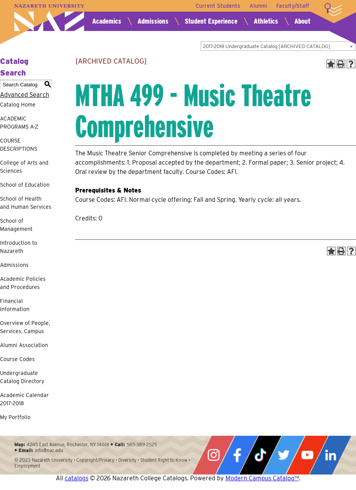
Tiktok (260, 455)
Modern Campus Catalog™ (262, 478)
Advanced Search (24, 94)
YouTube (307, 455)
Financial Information (14, 305)
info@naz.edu (49, 450)
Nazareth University (49, 17)
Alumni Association (24, 345)
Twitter (284, 455)
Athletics (266, 21)
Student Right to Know (163, 460)
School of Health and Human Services (26, 203)
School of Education (25, 185)
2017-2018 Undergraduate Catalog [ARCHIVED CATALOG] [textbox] (266, 46)
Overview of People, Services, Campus (25, 327)
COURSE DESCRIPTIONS (18, 145)
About (302, 21)
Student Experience (211, 21)
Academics (106, 21)
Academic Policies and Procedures (23, 283)
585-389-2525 (142, 444)
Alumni (258, 6)
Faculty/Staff (292, 6)
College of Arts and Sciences (24, 167)
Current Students (217, 6)
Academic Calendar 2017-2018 (24, 399)
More (333, 9)
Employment (27, 466)
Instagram (213, 455)
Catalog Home (18, 104)
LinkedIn (330, 455)
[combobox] (278, 46)
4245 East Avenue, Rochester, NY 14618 (68, 444)
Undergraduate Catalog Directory (22, 377)
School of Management (16, 225)
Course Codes (17, 359)
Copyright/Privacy (95, 460)
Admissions (153, 21)
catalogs (76, 478)
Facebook (237, 455)
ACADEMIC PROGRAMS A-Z (19, 122)
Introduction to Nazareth (18, 247)
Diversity (127, 460)
